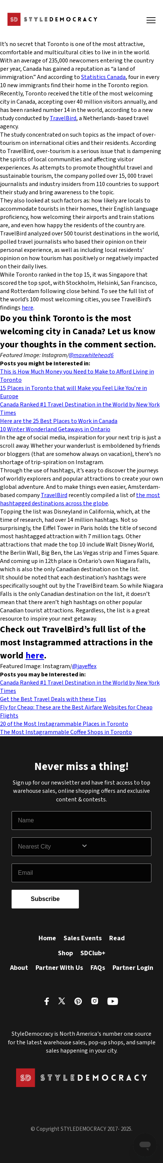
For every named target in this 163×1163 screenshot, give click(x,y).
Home (47, 938)
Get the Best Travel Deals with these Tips (53, 699)
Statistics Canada (103, 77)
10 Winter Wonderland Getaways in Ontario (55, 429)
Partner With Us (59, 967)
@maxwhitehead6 (91, 355)
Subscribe (45, 899)
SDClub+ (92, 953)
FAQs (97, 967)
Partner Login (133, 967)
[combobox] (49, 847)
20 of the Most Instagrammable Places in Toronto (64, 724)
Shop (65, 953)
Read (117, 938)
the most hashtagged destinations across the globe (80, 499)
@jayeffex (84, 666)
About (19, 967)
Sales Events (83, 938)
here (27, 308)
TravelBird (63, 118)
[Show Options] (114, 847)
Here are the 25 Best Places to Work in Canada (58, 421)
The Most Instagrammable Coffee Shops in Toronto (66, 732)
